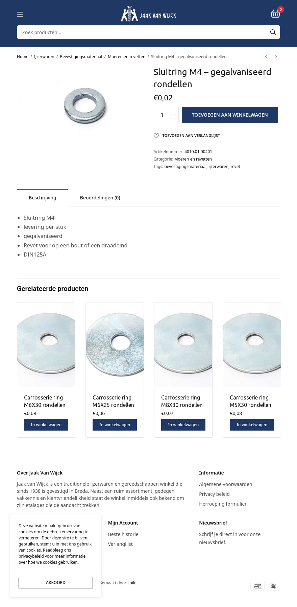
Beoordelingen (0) (100, 197)
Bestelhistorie (123, 534)
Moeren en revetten (126, 56)
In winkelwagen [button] (46, 425)
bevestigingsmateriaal (185, 166)
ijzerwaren (218, 166)
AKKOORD (56, 582)
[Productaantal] (162, 115)
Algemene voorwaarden (225, 484)
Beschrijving (42, 197)
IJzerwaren (44, 56)
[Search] (273, 32)
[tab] (42, 197)
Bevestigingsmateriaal (81, 56)
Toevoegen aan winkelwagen (230, 115)
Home (22, 56)
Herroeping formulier (223, 503)
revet (235, 166)
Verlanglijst (120, 544)
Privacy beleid (214, 494)
